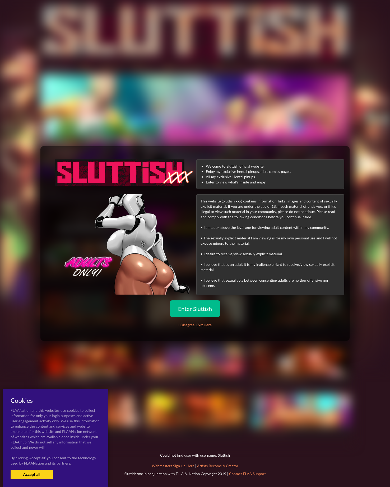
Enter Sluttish (195, 308)
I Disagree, (195, 325)
